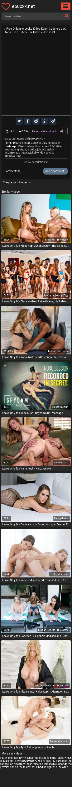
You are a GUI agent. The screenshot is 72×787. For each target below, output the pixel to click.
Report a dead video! (44, 131)
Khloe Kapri (23, 142)
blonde (39, 152)
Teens (22, 146)
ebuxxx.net (23, 6)
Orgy (31, 146)
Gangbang (12, 149)
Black (60, 146)
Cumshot (48, 149)
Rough (25, 149)
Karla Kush (53, 142)
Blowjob (36, 149)
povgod (50, 152)
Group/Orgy (37, 138)
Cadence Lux (38, 142)
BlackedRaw (13, 155)
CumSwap (12, 152)
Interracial (23, 138)
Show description (36, 162)
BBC (52, 146)
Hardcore (41, 146)
